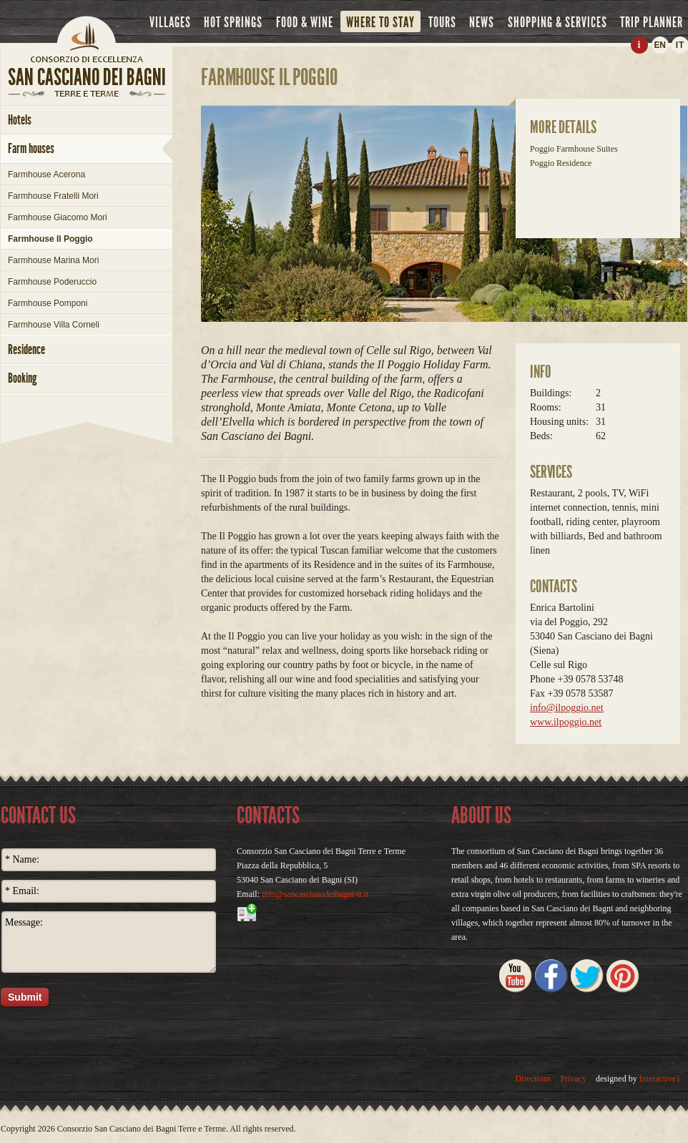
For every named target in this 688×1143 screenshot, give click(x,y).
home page (86, 59)
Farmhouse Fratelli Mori (53, 196)
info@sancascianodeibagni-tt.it (315, 894)
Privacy (573, 1079)
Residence (26, 349)
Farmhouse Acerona (46, 175)
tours (442, 22)
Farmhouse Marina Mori (53, 260)
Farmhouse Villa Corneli (53, 325)
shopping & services (557, 22)
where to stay (380, 22)
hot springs (233, 22)
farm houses (31, 148)
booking (22, 378)
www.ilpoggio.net (565, 722)
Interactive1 (659, 1079)
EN (659, 45)
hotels (19, 120)
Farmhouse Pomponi (47, 303)
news (481, 22)
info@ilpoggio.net (567, 707)
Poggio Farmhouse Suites (574, 149)
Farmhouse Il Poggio (50, 239)
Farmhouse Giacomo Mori (57, 217)
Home (86, 32)
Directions (533, 1079)
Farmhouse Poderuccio (52, 282)
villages (170, 22)
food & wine (304, 22)
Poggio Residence (560, 163)
